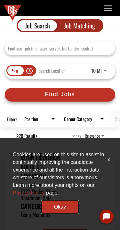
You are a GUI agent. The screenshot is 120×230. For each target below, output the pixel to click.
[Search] (60, 95)
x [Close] (109, 159)
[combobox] (57, 48)
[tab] (37, 25)
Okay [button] (60, 207)
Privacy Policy (29, 192)
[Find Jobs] (60, 95)
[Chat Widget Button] (107, 217)
